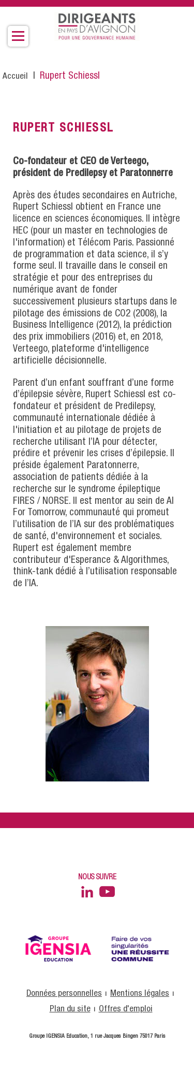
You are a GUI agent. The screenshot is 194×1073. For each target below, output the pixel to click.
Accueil (15, 76)
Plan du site (70, 1009)
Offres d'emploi (126, 1009)
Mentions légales (139, 993)
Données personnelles (64, 993)
